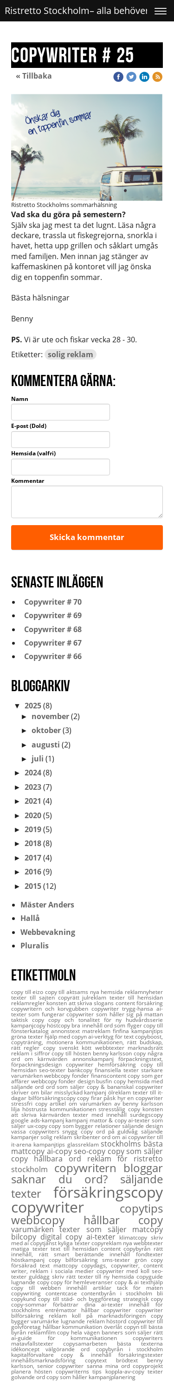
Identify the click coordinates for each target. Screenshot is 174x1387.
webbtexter (111, 1048)
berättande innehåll (105, 1254)
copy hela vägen (79, 1332)
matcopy (147, 1229)
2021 (33, 801)
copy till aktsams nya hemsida (85, 992)
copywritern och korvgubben (51, 1009)
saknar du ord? (65, 1179)
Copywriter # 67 (51, 643)
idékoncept (28, 1349)
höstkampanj (30, 1260)
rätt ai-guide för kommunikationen (87, 1335)
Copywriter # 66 (51, 656)
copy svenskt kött (69, 1048)
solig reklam (70, 354)
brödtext (131, 1360)
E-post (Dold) (28, 426)
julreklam (96, 997)
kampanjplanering (112, 1377)
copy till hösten (72, 1053)
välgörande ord (70, 1349)
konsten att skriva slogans (80, 1003)
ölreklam (120, 1092)
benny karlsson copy (120, 1053)
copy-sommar (32, 1304)
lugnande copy (31, 1282)
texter (155, 1371)
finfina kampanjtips (138, 1031)
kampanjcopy (29, 1025)
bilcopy (25, 1237)
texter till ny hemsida (107, 1276)
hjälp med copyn (66, 1036)
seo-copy (91, 1151)
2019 (33, 829)
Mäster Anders (47, 905)
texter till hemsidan (136, 997)
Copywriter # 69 (51, 615)
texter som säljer (95, 1229)
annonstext (66, 1031)
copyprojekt (148, 1366)
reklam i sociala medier (63, 1271)
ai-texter (103, 1237)
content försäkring (139, 1003)
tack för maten (140, 1288)
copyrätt (70, 997)
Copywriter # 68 (51, 629)
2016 (33, 872)
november (50, 716)
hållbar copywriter (108, 1310)
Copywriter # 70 (51, 602)
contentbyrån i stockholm (119, 1293)
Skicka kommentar (87, 537)
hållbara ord (60, 1159)
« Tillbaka (34, 76)
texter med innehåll (101, 1115)
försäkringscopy (108, 1192)
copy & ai (128, 1282)
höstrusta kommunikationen (60, 1109)
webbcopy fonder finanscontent (86, 1076)
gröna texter (28, 1036)
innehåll (79, 1288)
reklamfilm (43, 1332)
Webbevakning (47, 932)
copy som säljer (135, 1151)
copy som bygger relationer (85, 1126)
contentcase (63, 1293)
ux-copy (38, 1126)
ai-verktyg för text (111, 1036)
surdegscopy (146, 1115)
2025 (33, 705)
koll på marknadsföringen (111, 1316)
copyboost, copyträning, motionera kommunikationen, (87, 1039)
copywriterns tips (80, 1371)
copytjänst (44, 1243)
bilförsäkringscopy (52, 1098)
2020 (33, 815)
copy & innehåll (89, 1355)
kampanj (77, 1120)
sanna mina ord (110, 1366)
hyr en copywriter (140, 1098)
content (112, 1249)
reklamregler (28, 1003)
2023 (33, 787)
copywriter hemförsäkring (103, 1064)
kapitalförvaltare (36, 1355)
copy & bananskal (111, 1087)
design (87, 1081)
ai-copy (60, 1151)
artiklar (105, 1288)
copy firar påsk (97, 1098)
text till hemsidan (76, 1249)
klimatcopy (135, 1237)
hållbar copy (123, 1219)
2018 (33, 843)
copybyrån (138, 1249)
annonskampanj (95, 1059)
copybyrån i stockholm (129, 1349)
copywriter (65, 1207)
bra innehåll (87, 1025)
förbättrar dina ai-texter (91, 1304)
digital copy (63, 1237)
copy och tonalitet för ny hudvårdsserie (105, 1020)
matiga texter (31, 1249)
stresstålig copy (120, 1109)
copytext (100, 1360)
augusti (46, 745)
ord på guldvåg (118, 1131)
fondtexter (149, 1254)
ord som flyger (123, 1025)
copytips (141, 1208)
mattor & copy (109, 1120)
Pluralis (34, 945)
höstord (117, 1321)
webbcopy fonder (54, 1081)
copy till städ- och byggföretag (80, 1299)
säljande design (142, 1126)
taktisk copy (29, 1020)
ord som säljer (66, 1087)
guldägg (40, 1276)
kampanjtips (50, 1144)
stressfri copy (30, 1103)
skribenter (88, 1137)
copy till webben (38, 1288)
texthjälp (152, 1282)
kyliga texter (74, 1243)
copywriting (28, 1293)
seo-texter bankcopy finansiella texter (90, 1070)
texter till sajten (34, 997)
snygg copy (79, 1131)
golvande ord (28, 1377)
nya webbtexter (143, 1243)
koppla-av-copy (126, 1371)
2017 (33, 858)
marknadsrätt (145, 1048)
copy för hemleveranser (83, 1282)
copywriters (148, 1338)
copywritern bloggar (108, 1167)
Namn (19, 399)
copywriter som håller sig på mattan (114, 1014)
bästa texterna (140, 1343)
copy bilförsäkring (75, 1260)
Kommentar (27, 481)
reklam (60, 1316)
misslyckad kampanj (81, 1092)
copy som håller (67, 1377)
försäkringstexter (140, 1355)
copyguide (149, 1276)
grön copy (149, 1260)
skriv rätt (65, 1276)
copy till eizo (28, 992)
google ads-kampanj (38, 1120)
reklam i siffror (31, 1053)
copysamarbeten (89, 1343)
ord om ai (115, 1137)
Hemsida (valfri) (33, 453)
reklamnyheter (144, 992)
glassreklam (84, 1144)
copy (22, 1159)
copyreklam (107, 1243)
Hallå (30, 918)
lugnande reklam (83, 1321)
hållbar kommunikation (73, 1327)
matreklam (97, 1031)
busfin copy (111, 1081)
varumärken (35, 1229)
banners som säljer (128, 1332)
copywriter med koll (124, 1271)
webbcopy (47, 1219)
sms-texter (118, 1260)
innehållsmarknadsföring (48, 1360)
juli (38, 759)
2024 (33, 772)
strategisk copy (143, 1299)
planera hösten (33, 1371)
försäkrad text (32, 1265)
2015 (33, 886)
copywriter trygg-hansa (123, 1009)
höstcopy (59, 1025)
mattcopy (67, 1265)
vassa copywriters (36, 1131)
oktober (46, 730)
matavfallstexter (37, 1343)
